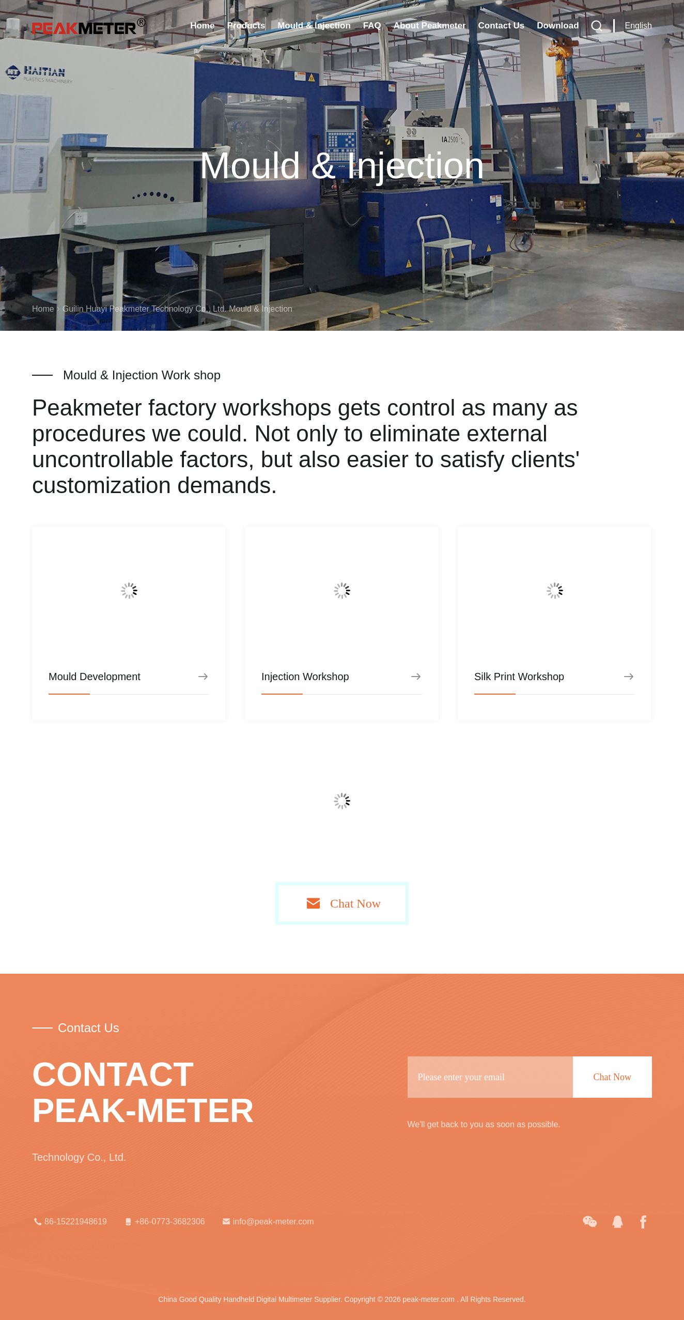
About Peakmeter (430, 25)
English (638, 25)
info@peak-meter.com (267, 1221)
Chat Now (355, 903)
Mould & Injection (314, 25)
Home (202, 25)
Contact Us (501, 25)
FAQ (372, 25)
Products (246, 25)
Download (558, 25)
